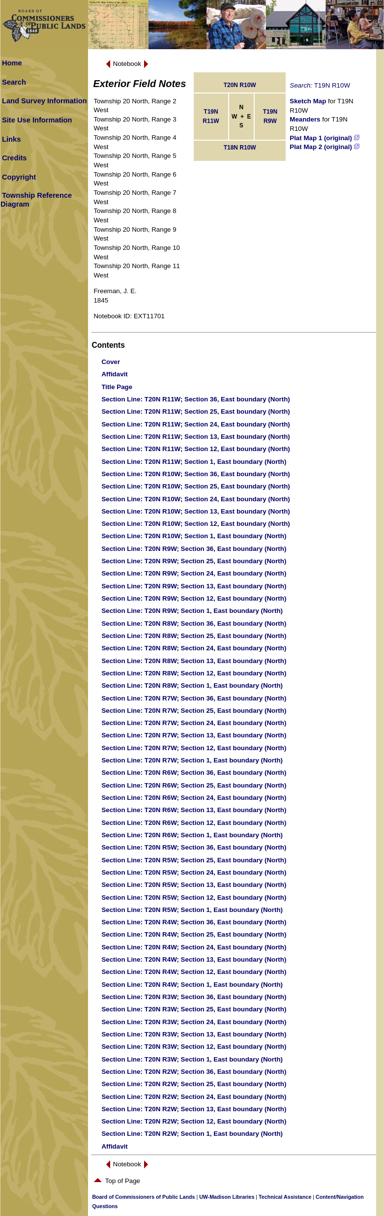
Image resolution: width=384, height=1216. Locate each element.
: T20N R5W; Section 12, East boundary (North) (193, 897)
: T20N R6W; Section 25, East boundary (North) (193, 785)
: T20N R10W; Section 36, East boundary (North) (195, 474)
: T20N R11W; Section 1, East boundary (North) (193, 461)
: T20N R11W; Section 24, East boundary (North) (195, 424)
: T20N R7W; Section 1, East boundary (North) (192, 760)
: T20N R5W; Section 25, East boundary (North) (193, 860)
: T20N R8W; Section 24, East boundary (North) (193, 648)
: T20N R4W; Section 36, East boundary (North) (193, 922)
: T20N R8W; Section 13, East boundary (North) (193, 661)
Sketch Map (308, 101)
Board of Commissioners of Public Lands (143, 1197)
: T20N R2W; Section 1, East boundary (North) (192, 1133)
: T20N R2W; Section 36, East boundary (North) (193, 1071)
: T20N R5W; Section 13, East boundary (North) (193, 884)
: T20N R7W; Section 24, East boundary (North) (193, 723)
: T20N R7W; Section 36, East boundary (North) (193, 698)
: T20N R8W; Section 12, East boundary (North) (193, 673)
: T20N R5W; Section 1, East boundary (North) (192, 909)
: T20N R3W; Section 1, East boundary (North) (192, 1059)
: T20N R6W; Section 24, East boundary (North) (193, 797)
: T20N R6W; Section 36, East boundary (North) (193, 772)
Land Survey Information (44, 101)
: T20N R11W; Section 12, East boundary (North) (195, 449)
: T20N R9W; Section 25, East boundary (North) (193, 561)
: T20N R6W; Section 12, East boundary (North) (193, 822)
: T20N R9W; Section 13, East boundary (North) (193, 586)
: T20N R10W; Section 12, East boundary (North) (195, 523)
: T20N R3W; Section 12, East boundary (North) (193, 1046)
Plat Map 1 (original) (324, 138)
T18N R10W (240, 147)
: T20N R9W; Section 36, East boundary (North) (193, 548)
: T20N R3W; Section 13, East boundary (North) (193, 1034)
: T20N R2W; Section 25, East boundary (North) (193, 1084)
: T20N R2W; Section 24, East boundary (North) (193, 1096)
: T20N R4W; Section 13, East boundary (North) (193, 959)
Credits (14, 158)
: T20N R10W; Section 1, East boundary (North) (193, 536)
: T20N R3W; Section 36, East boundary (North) (193, 997)
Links (11, 139)
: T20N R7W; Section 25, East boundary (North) (193, 710)
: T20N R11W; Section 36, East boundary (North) (195, 399)
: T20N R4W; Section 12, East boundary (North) (193, 971)
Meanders (305, 119)
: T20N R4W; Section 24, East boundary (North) (193, 947)
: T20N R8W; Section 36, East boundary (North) (193, 623)
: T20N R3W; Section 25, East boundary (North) (193, 1009)
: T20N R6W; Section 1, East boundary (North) (192, 835)
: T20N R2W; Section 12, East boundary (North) (193, 1121)
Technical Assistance (285, 1197)
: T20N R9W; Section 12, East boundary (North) (193, 598)
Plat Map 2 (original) (324, 147)
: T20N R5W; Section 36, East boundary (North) (193, 847)
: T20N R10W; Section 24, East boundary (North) (195, 499)
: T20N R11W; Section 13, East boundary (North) (195, 436)
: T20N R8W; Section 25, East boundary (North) (193, 635)
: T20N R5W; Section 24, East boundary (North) (193, 872)
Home (12, 63)
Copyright (19, 177)
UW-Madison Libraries (226, 1197)
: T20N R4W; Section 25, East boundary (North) (193, 934)
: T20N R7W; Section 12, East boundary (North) (193, 748)
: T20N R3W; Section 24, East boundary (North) (193, 1022)
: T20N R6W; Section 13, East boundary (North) (193, 810)
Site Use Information (37, 120)
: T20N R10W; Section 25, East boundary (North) (195, 486)
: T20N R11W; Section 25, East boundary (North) (195, 411)
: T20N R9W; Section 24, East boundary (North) (193, 573)
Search (14, 82)
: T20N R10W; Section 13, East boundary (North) (195, 511)
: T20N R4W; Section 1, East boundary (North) (192, 984)
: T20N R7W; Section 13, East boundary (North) (193, 735)
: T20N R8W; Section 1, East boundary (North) (192, 685)
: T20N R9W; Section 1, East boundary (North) (192, 610)
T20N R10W (240, 85)
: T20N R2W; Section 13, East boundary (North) (193, 1109)
